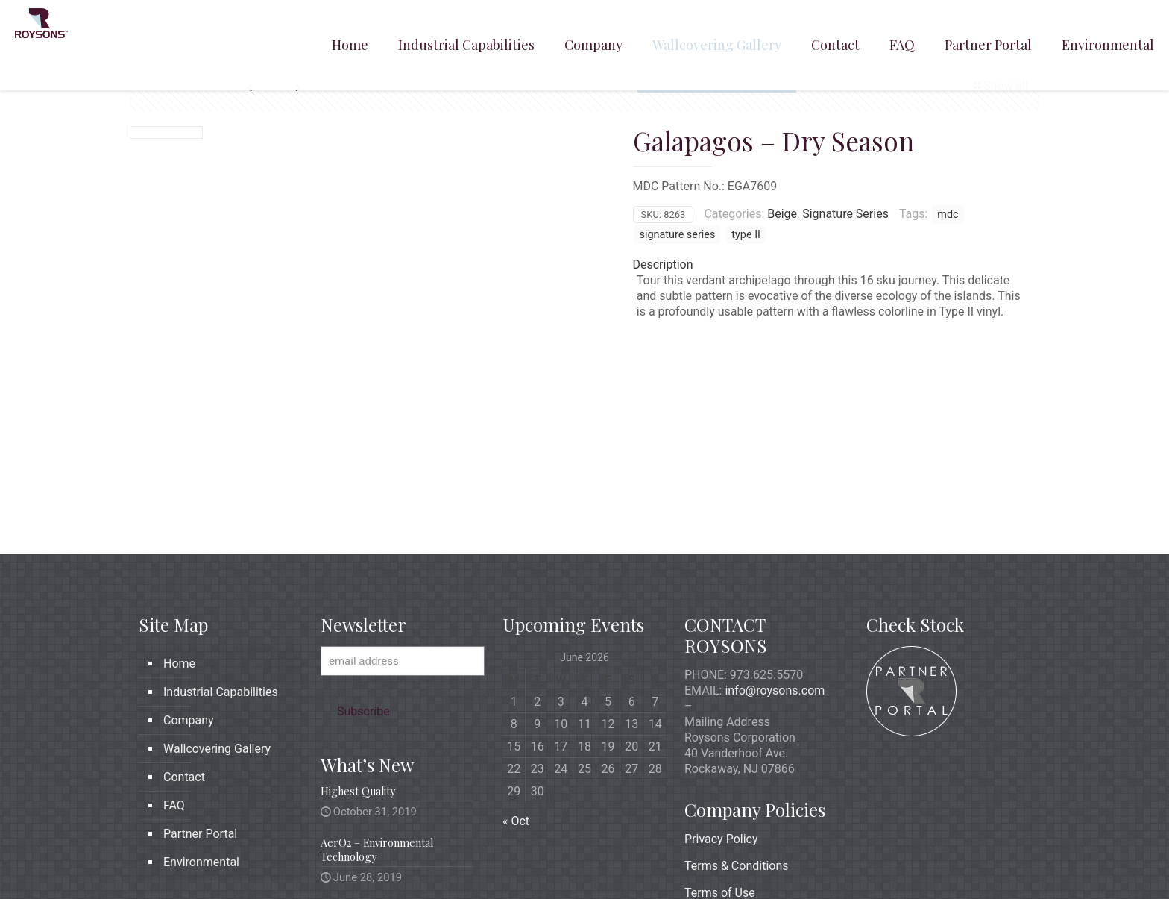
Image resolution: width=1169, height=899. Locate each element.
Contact (184, 663)
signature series (678, 234)
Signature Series (845, 214)
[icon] (978, 862)
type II (745, 234)
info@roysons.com (775, 576)
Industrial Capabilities (220, 578)
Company (188, 606)
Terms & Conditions (736, 752)
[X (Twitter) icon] (947, 862)
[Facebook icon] (931, 862)
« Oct (515, 707)
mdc (947, 214)
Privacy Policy (721, 725)
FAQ (174, 691)
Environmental (201, 748)
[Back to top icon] (1014, 863)
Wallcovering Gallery (217, 634)
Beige (782, 214)
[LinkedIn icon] (962, 862)
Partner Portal (200, 719)
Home (179, 549)
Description (663, 264)
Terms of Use (719, 778)
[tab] (832, 264)
